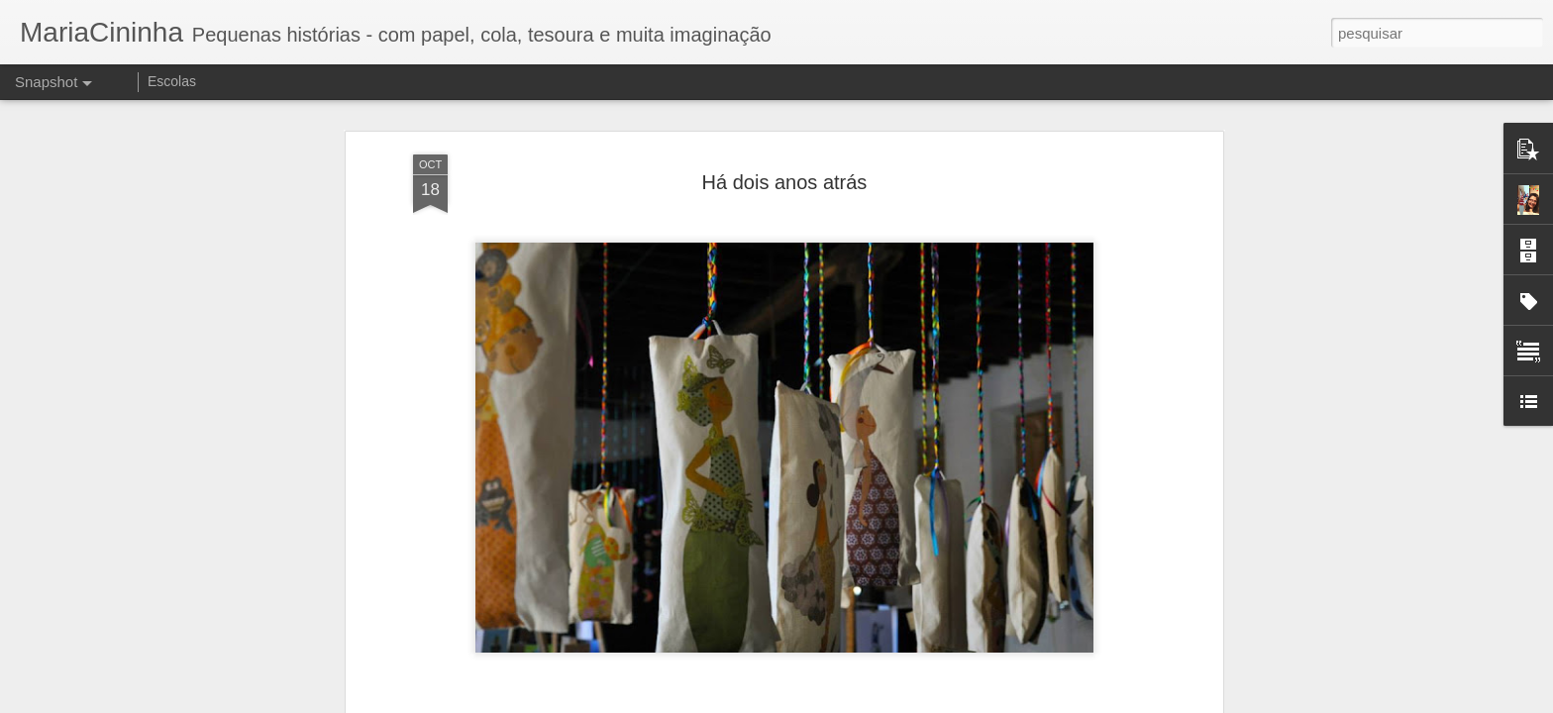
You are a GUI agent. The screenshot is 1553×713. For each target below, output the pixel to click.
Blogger (855, 702)
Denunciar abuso (921, 702)
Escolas (172, 81)
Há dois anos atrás (785, 140)
